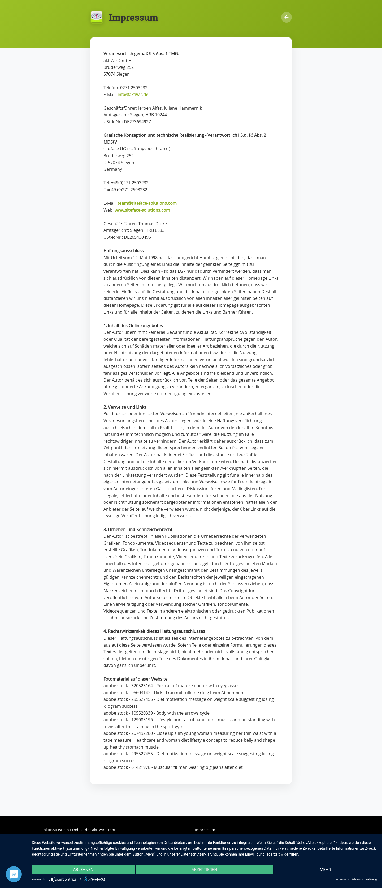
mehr (325, 869)
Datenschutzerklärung (364, 879)
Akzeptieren (204, 869)
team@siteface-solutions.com (147, 203)
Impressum (205, 829)
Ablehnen (83, 869)
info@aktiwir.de (133, 94)
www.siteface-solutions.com (142, 210)
